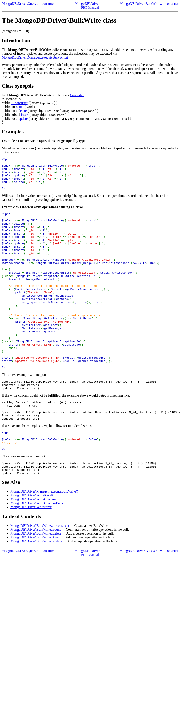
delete (22, 111)
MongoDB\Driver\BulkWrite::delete (35, 584)
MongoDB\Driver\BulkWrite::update (36, 591)
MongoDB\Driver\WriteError (31, 557)
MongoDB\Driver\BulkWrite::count (35, 580)
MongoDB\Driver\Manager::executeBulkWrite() (35, 57)
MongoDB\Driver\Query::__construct (28, 3)
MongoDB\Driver (87, 3)
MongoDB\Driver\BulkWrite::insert (35, 587)
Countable (77, 95)
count (20, 107)
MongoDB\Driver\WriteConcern (33, 549)
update (23, 118)
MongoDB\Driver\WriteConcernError (36, 553)
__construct (19, 103)
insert (25, 114)
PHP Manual (90, 7)
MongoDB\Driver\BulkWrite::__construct (148, 3)
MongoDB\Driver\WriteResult (31, 545)
